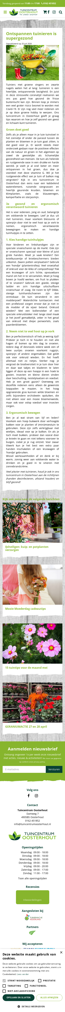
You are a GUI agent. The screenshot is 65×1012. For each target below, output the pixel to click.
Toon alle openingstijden (32, 878)
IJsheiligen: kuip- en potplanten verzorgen (27, 548)
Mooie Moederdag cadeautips (25, 609)
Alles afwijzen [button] (49, 997)
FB (28, 795)
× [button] (61, 952)
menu (5, 12)
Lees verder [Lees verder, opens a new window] (23, 974)
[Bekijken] (45, 12)
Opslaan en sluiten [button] (19, 997)
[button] (32, 1006)
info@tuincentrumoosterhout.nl (32, 824)
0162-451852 (32, 820)
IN (36, 795)
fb (48, 12)
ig (54, 12)
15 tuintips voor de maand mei (26, 668)
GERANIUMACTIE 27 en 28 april (26, 727)
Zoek (60, 12)
